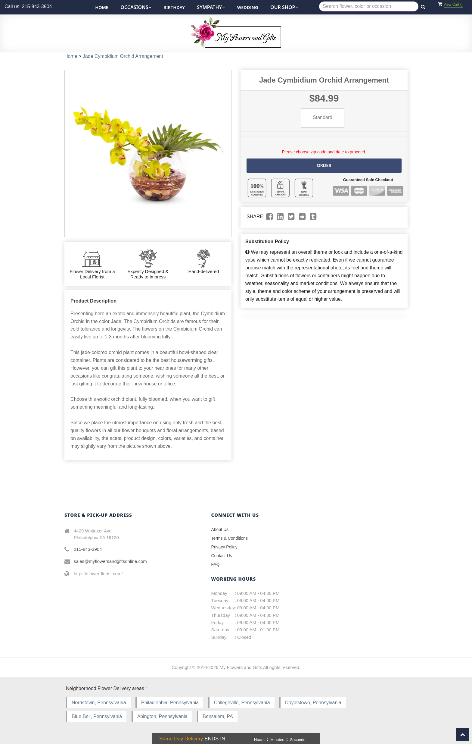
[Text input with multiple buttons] (368, 6)
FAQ (215, 564)
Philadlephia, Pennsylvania (170, 702)
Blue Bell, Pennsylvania (97, 716)
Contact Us (221, 555)
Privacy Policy (224, 547)
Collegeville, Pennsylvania (242, 702)
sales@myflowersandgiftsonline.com (110, 561)
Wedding (247, 7)
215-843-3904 (88, 549)
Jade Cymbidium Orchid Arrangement (123, 56)
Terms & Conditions (229, 538)
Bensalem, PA (218, 716)
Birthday (174, 7)
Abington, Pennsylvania (162, 716)
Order (324, 165)
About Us (220, 529)
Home (101, 7)
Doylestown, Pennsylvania (313, 702)
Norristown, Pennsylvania (99, 702)
